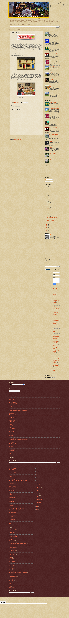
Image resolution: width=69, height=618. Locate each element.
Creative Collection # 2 (12, 486)
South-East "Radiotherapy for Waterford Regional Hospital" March (53, 40)
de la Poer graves (56, 324)
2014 (47, 224)
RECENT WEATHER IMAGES (54, 72)
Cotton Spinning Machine (55, 312)
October (48, 205)
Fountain (54, 331)
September (48, 207)
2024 (37, 468)
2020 (47, 193)
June (48, 211)
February (48, 216)
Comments (47, 181)
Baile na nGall (55, 293)
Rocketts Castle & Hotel (13, 515)
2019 (47, 195)
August (48, 208)
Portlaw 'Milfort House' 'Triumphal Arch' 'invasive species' (56, 351)
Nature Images (55, 341)
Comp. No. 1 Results (56, 306)
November (48, 204)
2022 (47, 190)
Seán (52, 234)
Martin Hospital (55, 338)
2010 (47, 230)
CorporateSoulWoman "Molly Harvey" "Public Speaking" (56, 309)
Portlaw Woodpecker (56, 353)
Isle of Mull (54, 332)
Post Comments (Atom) (17, 139)
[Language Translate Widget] (14, 391)
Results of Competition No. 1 (53, 102)
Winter (54, 370)
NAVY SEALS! (55, 342)
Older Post (40, 137)
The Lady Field (11, 447)
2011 (47, 228)
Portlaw (54, 345)
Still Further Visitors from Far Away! (52, 217)
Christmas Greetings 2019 (13, 475)
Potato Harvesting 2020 (13, 443)
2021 (47, 192)
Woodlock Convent (56, 371)
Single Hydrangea (52, 159)
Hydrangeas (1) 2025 (52, 153)
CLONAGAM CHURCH (53, 60)
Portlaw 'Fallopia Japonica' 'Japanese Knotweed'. (56, 347)
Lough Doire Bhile (56, 334)
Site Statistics (55, 362)
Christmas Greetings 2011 (13, 403)
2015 (47, 201)
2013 (47, 225)
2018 (37, 477)
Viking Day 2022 (11, 522)
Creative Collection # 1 (12, 414)
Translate (15, 392)
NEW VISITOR (39, 499)
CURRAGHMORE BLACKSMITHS (52, 79)
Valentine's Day (55, 367)
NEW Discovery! (55, 344)
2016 (37, 480)
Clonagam (54, 302)
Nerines (50, 147)
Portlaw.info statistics (12, 442)
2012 (47, 227)
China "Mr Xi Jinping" (55, 296)
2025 (47, 186)
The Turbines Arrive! (56, 365)
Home (26, 137)
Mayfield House (11, 431)
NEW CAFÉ (39, 502)
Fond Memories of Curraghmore (54, 66)
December (48, 202)
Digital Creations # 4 (12, 421)
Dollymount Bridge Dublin (13, 493)
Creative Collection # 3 (12, 417)
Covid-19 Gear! (55, 314)
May (47, 213)
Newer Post (12, 137)
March (48, 214)
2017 (47, 198)
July (47, 210)
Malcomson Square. (56, 336)
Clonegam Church (56, 303)
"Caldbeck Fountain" (56, 288)
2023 (47, 189)
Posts (46, 179)
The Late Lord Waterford (50, 220)
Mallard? (50, 141)
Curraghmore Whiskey (55, 323)
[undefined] (4, 602)
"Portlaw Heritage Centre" (13, 398)
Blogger (39, 595)
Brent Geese (55, 294)
